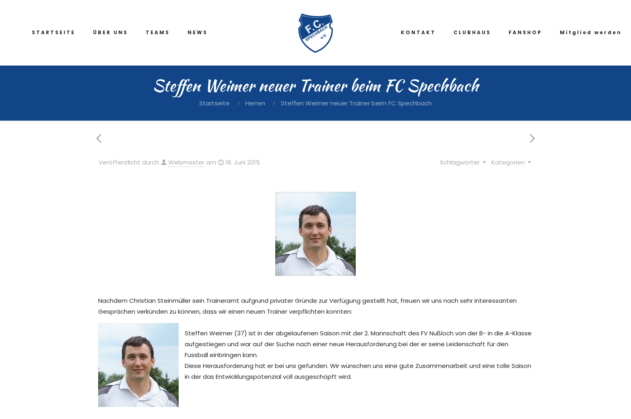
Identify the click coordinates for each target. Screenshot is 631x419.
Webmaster (186, 162)
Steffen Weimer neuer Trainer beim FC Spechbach (356, 103)
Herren (255, 103)
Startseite (214, 103)
